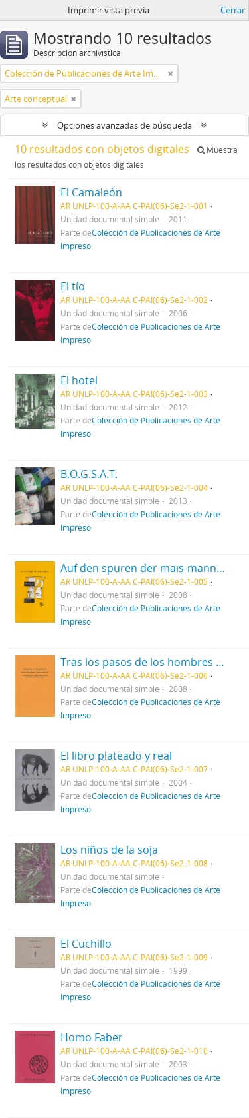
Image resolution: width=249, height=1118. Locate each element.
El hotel (79, 380)
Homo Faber (91, 1037)
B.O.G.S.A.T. (89, 474)
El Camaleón (91, 192)
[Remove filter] (170, 73)
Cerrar (232, 10)
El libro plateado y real (116, 755)
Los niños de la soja (109, 849)
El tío (72, 286)
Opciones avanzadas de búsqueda (124, 125)
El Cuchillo (86, 943)
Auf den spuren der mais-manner (143, 568)
